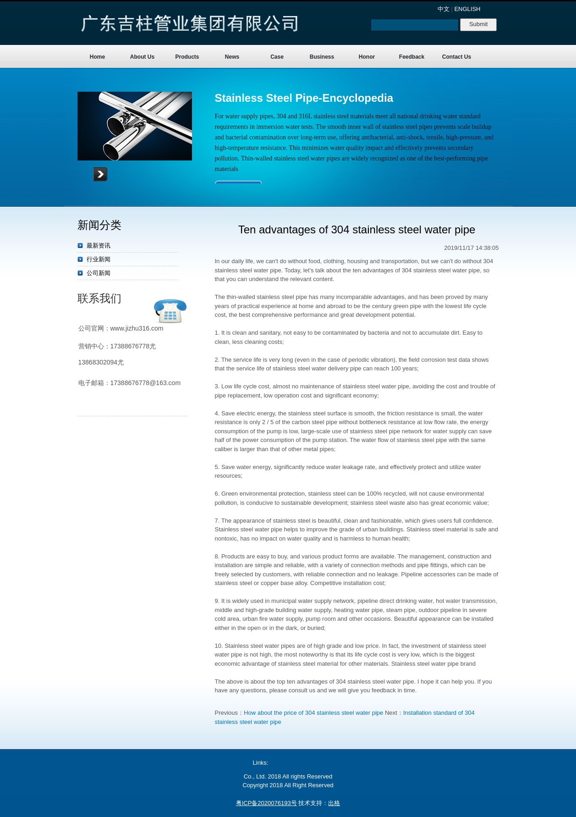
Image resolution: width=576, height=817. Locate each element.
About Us (142, 57)
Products (187, 57)
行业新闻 (98, 259)
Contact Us (456, 57)
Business (322, 57)
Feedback (411, 57)
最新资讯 (98, 245)
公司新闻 (98, 273)
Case (277, 57)
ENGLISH (467, 9)
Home (97, 57)
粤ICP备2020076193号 (266, 803)
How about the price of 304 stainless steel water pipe (313, 712)
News (232, 57)
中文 (444, 9)
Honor (367, 57)
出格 (334, 803)
